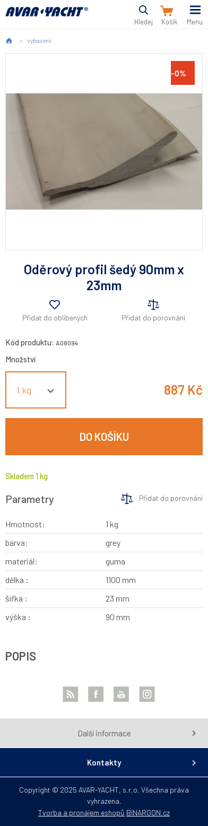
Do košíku (104, 436)
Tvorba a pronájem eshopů (81, 812)
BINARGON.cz (148, 812)
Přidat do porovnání (153, 317)
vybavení (39, 40)
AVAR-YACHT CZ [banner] (46, 18)
